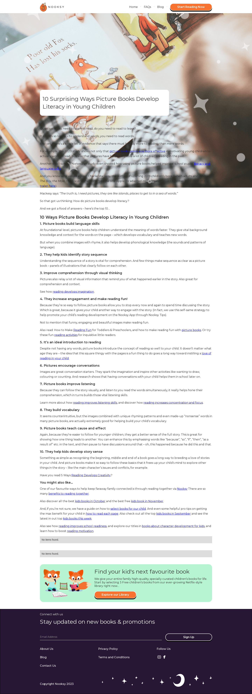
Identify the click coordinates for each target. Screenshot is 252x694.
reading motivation (80, 531)
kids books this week (77, 518)
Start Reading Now (191, 7)
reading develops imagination (73, 291)
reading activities (66, 335)
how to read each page (102, 513)
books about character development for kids (173, 526)
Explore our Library (115, 594)
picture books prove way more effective (137, 151)
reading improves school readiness (83, 526)
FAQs (147, 7)
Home (133, 7)
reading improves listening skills (95, 402)
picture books (191, 330)
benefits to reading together (68, 493)
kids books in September (173, 513)
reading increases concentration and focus (173, 402)
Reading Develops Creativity (91, 475)
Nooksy (182, 488)
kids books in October (90, 501)
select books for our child (128, 508)
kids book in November (147, 501)
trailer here (47, 186)
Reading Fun (82, 330)
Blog (160, 7)
